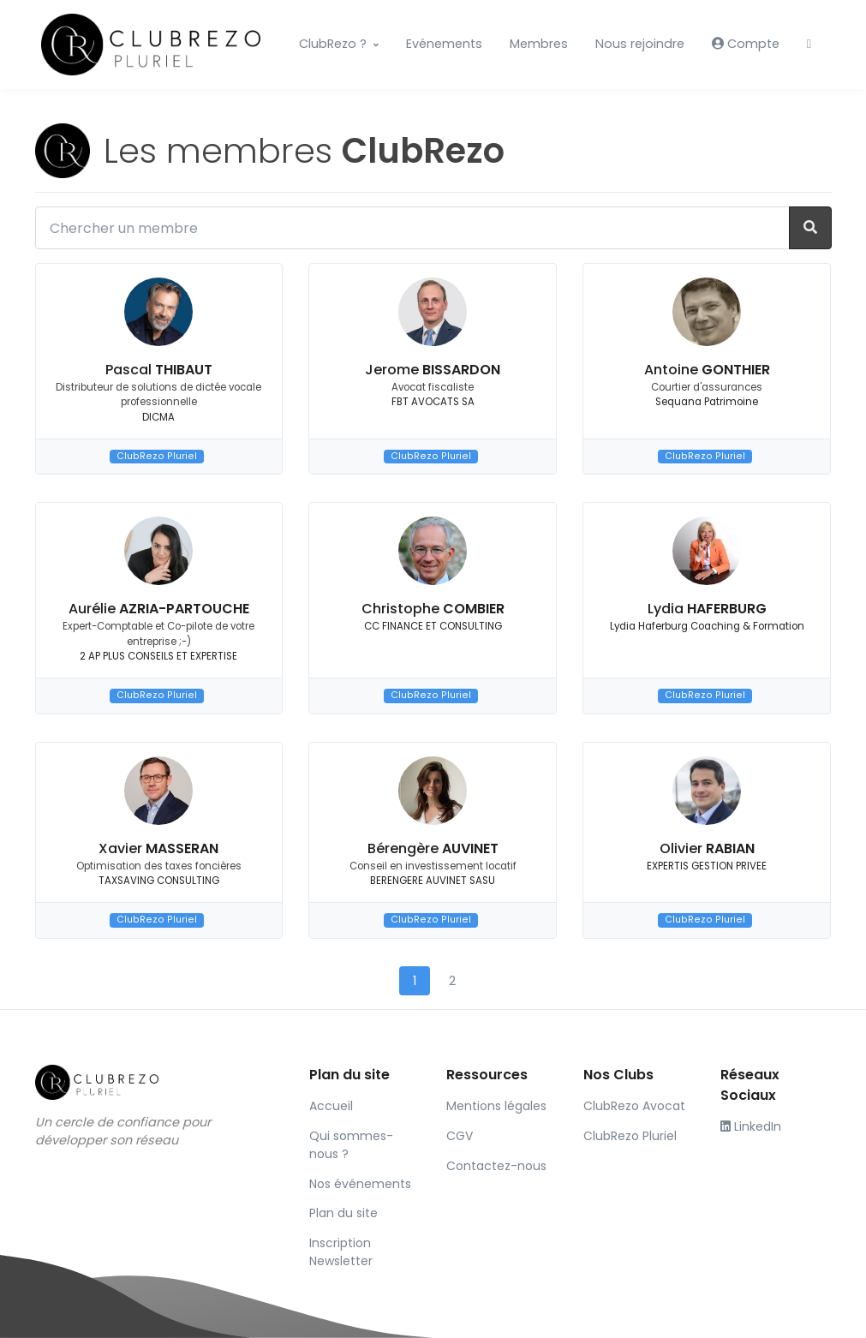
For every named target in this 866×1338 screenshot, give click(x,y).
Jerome (432, 369)
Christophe (433, 608)
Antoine (707, 369)
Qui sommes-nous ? (351, 1144)
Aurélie (159, 608)
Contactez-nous (496, 1165)
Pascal (158, 369)
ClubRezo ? (333, 43)
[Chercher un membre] (412, 227)
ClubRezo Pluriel (156, 456)
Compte (745, 43)
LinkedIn (750, 1126)
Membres (539, 43)
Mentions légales (496, 1105)
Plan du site (343, 1213)
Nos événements (360, 1183)
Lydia (707, 608)
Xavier (158, 848)
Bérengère (433, 848)
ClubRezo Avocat (634, 1105)
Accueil (331, 1105)
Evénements (444, 43)
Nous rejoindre (639, 43)
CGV (459, 1135)
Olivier (707, 848)
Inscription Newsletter (341, 1251)
